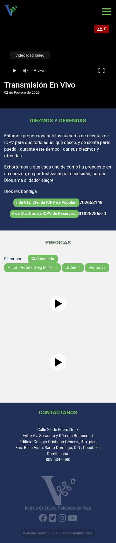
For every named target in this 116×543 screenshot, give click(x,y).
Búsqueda (43, 259)
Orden (71, 267)
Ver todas (97, 267)
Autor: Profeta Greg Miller (31, 267)
